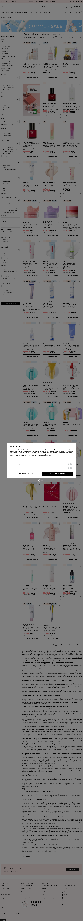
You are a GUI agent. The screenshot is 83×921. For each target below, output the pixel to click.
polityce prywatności (24, 452)
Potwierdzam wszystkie (57, 474)
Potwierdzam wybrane (25, 474)
